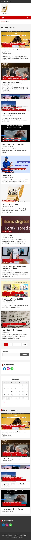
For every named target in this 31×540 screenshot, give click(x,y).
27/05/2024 (5, 54)
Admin (11, 270)
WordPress (21, 537)
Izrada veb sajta (16, 76)
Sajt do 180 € (6, 140)
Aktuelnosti (6, 43)
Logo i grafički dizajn (17, 293)
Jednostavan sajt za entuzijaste (13, 144)
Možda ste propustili (10, 410)
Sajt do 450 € (6, 109)
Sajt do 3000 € (15, 43)
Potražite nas (7, 231)
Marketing (14, 260)
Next (24, 344)
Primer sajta (6, 175)
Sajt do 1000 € (7, 78)
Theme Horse (23, 535)
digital (11, 54)
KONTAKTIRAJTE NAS (10, 204)
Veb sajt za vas (7, 46)
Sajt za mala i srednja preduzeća (13, 113)
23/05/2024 (5, 177)
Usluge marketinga (8, 262)
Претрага (5, 351)
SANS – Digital (7, 235)
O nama (13, 200)
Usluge (22, 43)
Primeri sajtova (16, 169)
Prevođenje (22, 324)
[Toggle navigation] (3, 17)
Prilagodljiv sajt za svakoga (11, 83)
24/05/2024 (5, 115)
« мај (3, 402)
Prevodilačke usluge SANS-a (12, 330)
